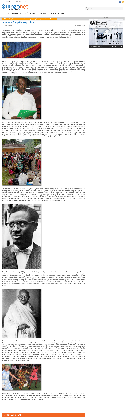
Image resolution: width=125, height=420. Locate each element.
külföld (5, 19)
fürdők (42, 13)
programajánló (57, 13)
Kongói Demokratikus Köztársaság (20, 19)
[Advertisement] (106, 63)
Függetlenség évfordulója (40, 19)
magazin (16, 13)
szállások (30, 13)
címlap (5, 13)
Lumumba (53, 19)
